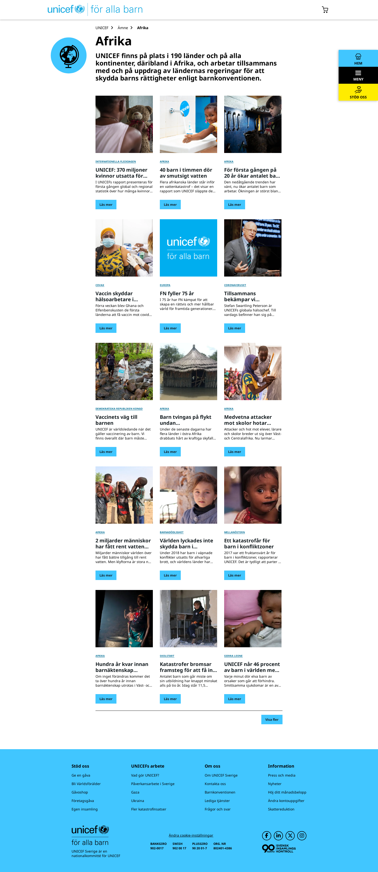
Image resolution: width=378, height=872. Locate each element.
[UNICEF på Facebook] (266, 835)
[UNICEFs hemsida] (86, 9)
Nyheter (275, 783)
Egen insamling (85, 809)
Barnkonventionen (220, 792)
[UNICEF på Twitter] (290, 835)
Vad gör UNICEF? (145, 775)
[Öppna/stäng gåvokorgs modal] (325, 10)
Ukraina (137, 800)
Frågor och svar (218, 809)
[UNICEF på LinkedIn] (278, 835)
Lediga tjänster (217, 800)
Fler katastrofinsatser (148, 809)
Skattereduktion (281, 809)
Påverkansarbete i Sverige (153, 783)
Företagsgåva (83, 800)
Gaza (135, 792)
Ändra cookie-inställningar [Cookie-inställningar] (191, 835)
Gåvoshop (80, 792)
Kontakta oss (215, 783)
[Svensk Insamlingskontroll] (279, 848)
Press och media (281, 775)
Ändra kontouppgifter (286, 800)
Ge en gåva (81, 775)
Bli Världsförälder (86, 783)
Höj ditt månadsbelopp (287, 792)
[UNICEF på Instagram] (301, 835)
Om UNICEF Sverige (221, 775)
